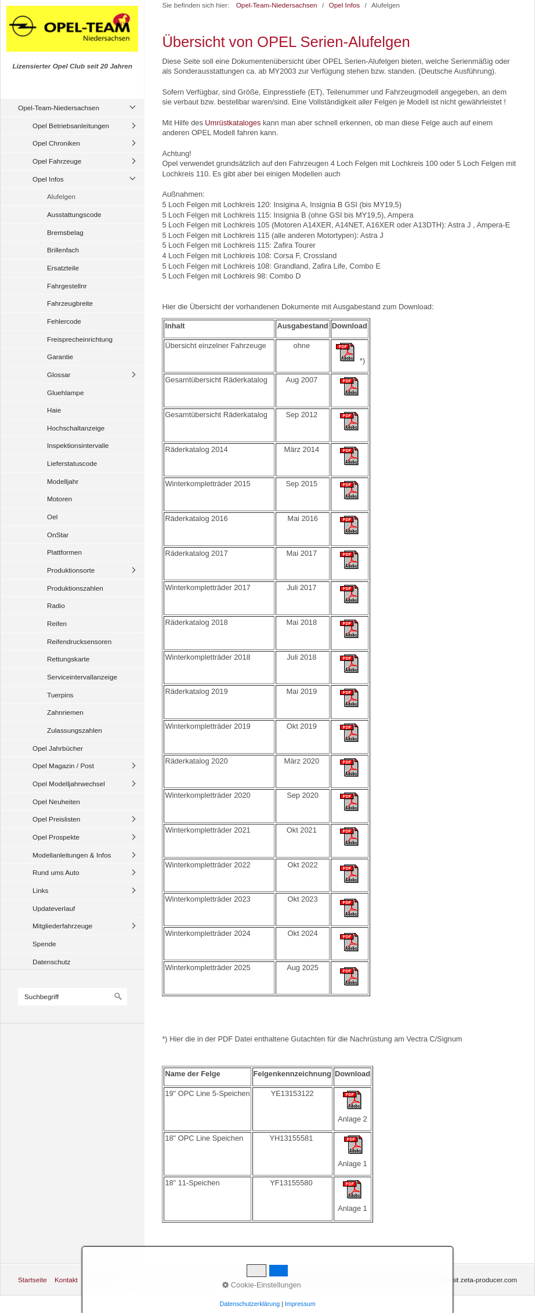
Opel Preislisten (56, 819)
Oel (52, 516)
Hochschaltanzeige (75, 428)
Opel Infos (48, 179)
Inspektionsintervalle (78, 445)
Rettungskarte (68, 659)
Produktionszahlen (75, 588)
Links (40, 890)
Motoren (59, 498)
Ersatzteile (63, 268)
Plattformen (64, 552)
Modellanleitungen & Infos (71, 855)
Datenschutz (51, 961)
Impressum (102, 1279)
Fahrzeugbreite (70, 303)
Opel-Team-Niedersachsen (58, 107)
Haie (54, 410)
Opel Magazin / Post (63, 765)
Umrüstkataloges (233, 122)
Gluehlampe (65, 392)
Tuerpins (60, 695)
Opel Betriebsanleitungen (70, 125)
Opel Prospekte (55, 837)
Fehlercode (64, 321)
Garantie (60, 356)
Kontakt (66, 1279)
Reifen (57, 623)
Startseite (32, 1279)
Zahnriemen (65, 712)
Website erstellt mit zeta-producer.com (459, 1279)
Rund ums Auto (55, 872)
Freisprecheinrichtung (80, 339)
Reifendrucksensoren (79, 641)
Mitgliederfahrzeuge (62, 925)
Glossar (59, 374)
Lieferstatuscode (72, 463)
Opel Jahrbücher (57, 748)
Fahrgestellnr (67, 286)
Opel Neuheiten (56, 801)
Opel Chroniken (56, 143)
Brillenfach (63, 250)
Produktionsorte (71, 570)
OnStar (57, 534)
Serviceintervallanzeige (82, 677)
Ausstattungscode (74, 214)
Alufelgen (61, 196)
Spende (44, 943)
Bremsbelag (65, 232)
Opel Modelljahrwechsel (68, 783)
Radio (56, 605)
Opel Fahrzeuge (56, 161)
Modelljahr (62, 481)
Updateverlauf (53, 908)
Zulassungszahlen (74, 730)
